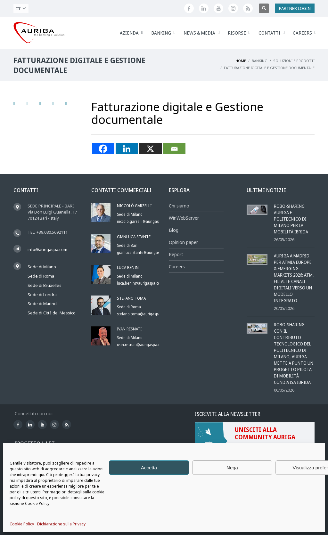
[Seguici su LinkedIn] (204, 8)
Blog (173, 230)
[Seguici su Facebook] (189, 8)
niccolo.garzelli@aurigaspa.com (144, 221)
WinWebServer (184, 218)
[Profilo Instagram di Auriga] (233, 8)
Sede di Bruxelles (45, 285)
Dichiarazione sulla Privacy (61, 524)
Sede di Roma (41, 276)
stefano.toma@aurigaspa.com (143, 314)
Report (176, 254)
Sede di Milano (42, 267)
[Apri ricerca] (264, 8)
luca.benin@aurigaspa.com (140, 283)
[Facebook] (103, 148)
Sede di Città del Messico (52, 313)
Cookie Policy (22, 524)
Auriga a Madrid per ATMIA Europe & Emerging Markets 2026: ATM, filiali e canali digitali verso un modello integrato (294, 278)
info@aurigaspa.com (47, 249)
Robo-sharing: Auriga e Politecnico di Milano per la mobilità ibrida (291, 219)
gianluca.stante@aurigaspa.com (144, 252)
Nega (232, 467)
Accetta (149, 467)
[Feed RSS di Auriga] (248, 8)
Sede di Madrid (42, 303)
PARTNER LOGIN (295, 8)
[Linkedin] (127, 148)
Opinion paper (183, 242)
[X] (150, 148)
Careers (177, 266)
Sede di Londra (42, 294)
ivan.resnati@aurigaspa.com (141, 344)
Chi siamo (179, 206)
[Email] (174, 148)
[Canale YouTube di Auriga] (218, 8)
